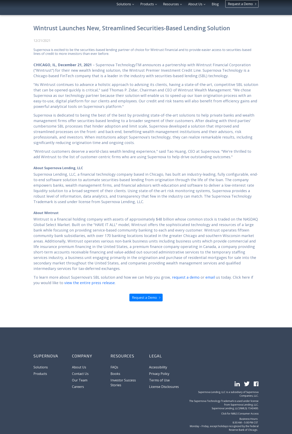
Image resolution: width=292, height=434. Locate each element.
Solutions (124, 7)
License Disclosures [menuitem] (164, 386)
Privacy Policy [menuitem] (159, 373)
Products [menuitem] (40, 373)
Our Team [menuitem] (79, 380)
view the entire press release (89, 282)
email (210, 277)
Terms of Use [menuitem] (159, 380)
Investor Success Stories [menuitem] (123, 382)
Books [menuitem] (115, 373)
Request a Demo (241, 7)
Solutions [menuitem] (40, 367)
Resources (171, 7)
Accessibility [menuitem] (158, 367)
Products (147, 7)
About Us (195, 7)
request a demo (186, 277)
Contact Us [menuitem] (80, 373)
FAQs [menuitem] (114, 367)
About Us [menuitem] (79, 367)
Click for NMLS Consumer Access (240, 396)
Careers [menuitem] (78, 386)
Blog (215, 7)
